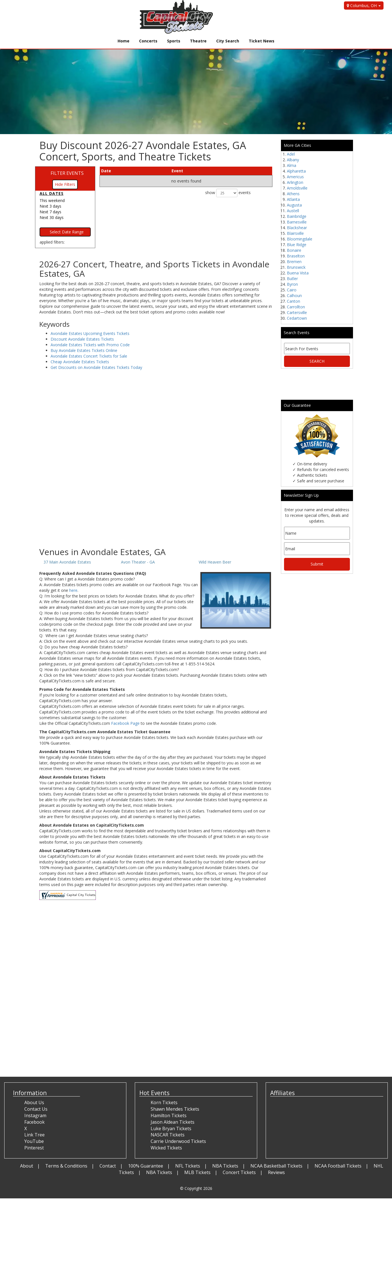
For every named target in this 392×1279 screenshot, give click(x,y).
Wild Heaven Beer (215, 562)
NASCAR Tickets (168, 1135)
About (26, 1166)
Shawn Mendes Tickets (175, 1109)
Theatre (198, 41)
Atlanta (293, 199)
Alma (291, 165)
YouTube (34, 1141)
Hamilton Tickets (169, 1115)
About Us (34, 1102)
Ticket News (261, 41)
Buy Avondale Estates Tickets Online (84, 350)
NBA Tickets (225, 1166)
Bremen (294, 261)
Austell (293, 210)
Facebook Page (125, 723)
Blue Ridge (296, 244)
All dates (52, 193)
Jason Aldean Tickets (172, 1122)
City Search (227, 41)
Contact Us (35, 1109)
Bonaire (294, 250)
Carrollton (296, 306)
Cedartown (297, 318)
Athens (293, 193)
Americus (295, 176)
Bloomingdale (299, 239)
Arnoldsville (297, 188)
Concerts (148, 41)
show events (228, 193)
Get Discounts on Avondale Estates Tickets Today (96, 367)
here (73, 590)
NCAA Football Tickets (338, 1166)
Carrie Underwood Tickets (178, 1141)
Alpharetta (296, 171)
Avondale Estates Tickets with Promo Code (90, 344)
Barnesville (297, 222)
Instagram (35, 1115)
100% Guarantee (145, 1166)
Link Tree (34, 1135)
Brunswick (296, 267)
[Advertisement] (155, 501)
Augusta (294, 205)
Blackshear (297, 227)
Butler (292, 278)
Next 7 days (50, 211)
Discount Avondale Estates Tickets (82, 339)
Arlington (295, 182)
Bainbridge (296, 216)
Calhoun (294, 295)
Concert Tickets (239, 1172)
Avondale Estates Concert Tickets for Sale (89, 356)
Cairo (291, 290)
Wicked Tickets (166, 1148)
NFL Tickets (187, 1166)
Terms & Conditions (66, 1166)
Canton (293, 301)
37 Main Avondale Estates (67, 562)
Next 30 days (52, 217)
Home (123, 41)
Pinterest (34, 1148)
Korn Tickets (164, 1102)
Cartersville (297, 312)
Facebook (34, 1122)
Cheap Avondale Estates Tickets (80, 361)
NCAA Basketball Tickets (276, 1166)
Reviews (276, 1172)
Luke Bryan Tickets (171, 1128)
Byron (292, 284)
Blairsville (295, 233)
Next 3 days (50, 206)
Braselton (296, 256)
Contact (107, 1166)
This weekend (52, 200)
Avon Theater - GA (138, 562)
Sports (173, 41)
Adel (291, 154)
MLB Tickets (197, 1172)
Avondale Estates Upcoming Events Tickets (90, 333)
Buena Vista (298, 273)
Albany (293, 159)
